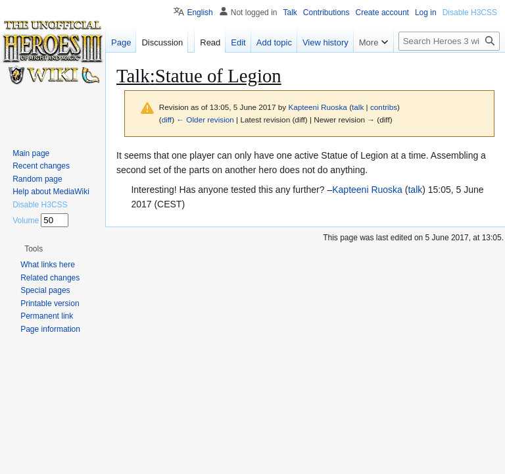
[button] (33, 248)
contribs (383, 107)
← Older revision (205, 119)
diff (167, 119)
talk (358, 107)
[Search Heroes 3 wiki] (449, 41)
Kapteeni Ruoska (367, 189)
